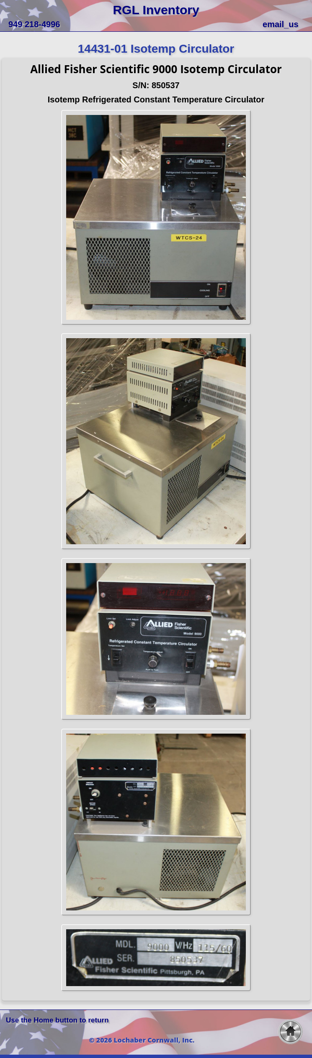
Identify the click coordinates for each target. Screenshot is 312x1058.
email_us (281, 24)
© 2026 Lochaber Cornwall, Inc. (142, 1040)
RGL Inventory (156, 10)
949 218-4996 (34, 24)
